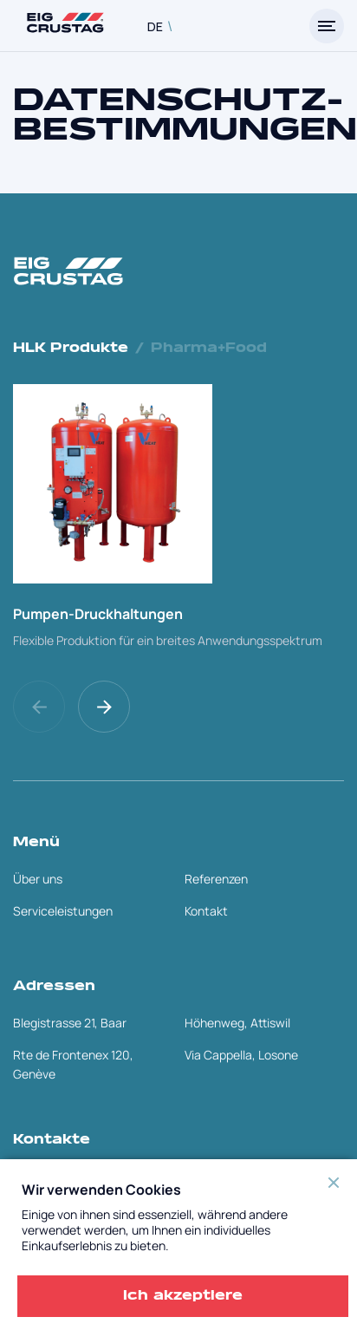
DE (155, 26)
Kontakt (206, 911)
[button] (106, 706)
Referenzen (216, 878)
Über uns (37, 878)
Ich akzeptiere (183, 1296)
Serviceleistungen (63, 911)
